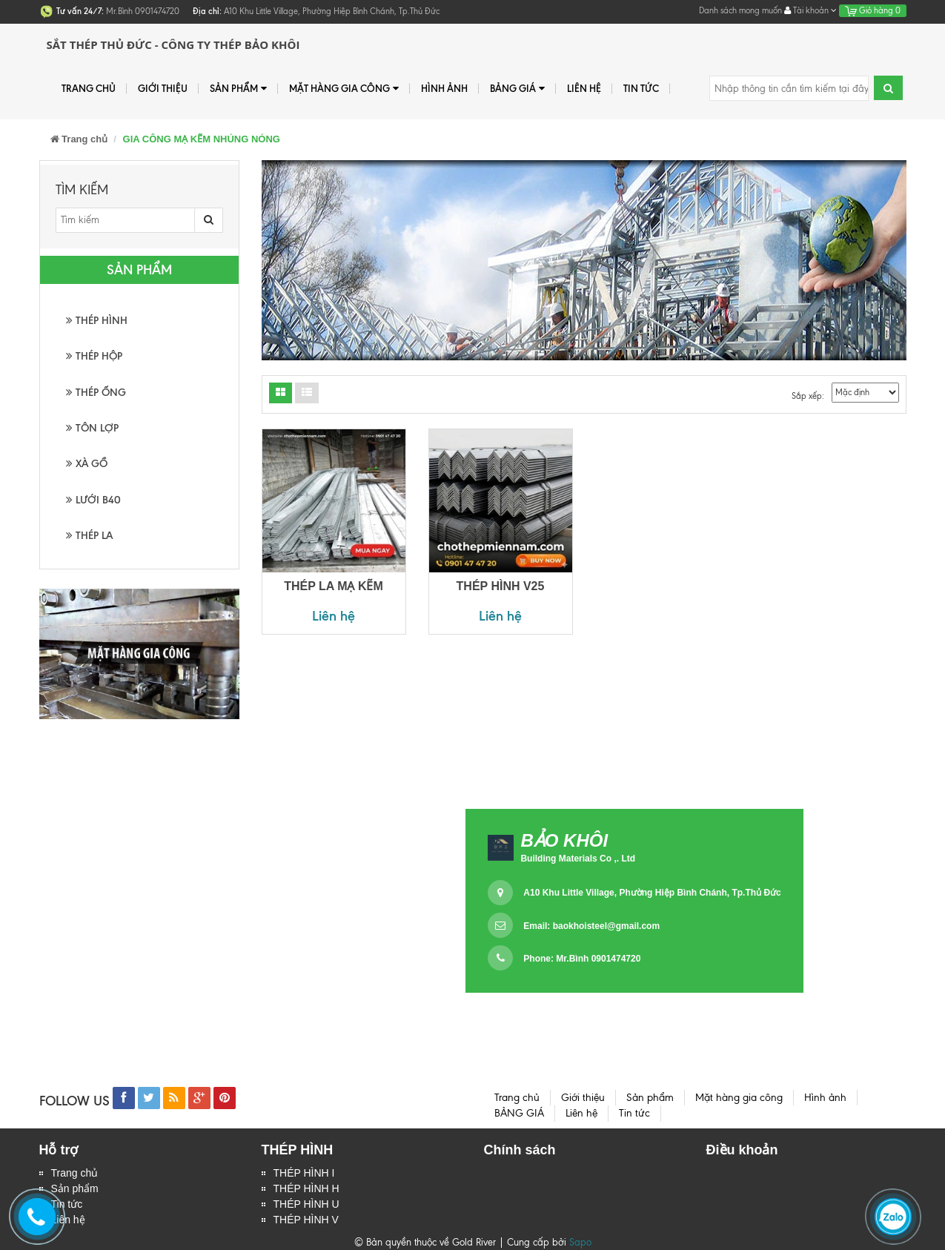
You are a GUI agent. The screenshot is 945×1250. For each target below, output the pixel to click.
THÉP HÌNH (96, 320)
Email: (591, 926)
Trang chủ (75, 1173)
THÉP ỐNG (96, 392)
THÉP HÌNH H (306, 1188)
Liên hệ (584, 88)
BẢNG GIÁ (517, 88)
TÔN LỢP (92, 428)
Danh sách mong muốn (740, 10)
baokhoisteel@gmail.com (606, 926)
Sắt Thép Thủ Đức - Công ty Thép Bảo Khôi (173, 44)
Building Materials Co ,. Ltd (577, 858)
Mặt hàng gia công (344, 88)
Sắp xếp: (808, 396)
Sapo (580, 1242)
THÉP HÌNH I (304, 1173)
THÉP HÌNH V (306, 1220)
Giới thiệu (163, 88)
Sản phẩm (238, 88)
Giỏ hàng (873, 10)
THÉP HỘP (94, 356)
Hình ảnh (444, 88)
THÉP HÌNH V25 (501, 586)
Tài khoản (810, 10)
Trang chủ (89, 88)
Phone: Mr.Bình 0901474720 (581, 958)
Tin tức (641, 88)
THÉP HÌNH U (306, 1204)
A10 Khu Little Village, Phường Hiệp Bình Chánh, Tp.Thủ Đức (651, 892)
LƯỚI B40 (93, 500)
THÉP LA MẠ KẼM (333, 586)
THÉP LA (89, 535)
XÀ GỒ (86, 463)
